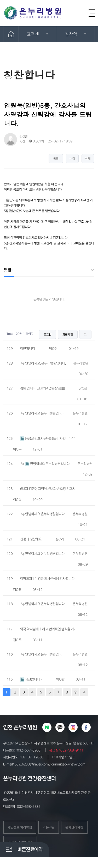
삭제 (88, 158)
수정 (72, 158)
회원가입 (67, 334)
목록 (56, 158)
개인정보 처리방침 (20, 827)
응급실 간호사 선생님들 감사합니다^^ (47, 438)
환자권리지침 (74, 827)
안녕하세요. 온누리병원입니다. (43, 363)
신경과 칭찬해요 (31, 539)
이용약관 (49, 827)
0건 (22, 141)
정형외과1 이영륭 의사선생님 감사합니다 (47, 578)
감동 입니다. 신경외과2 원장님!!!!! (42, 388)
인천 (8, 727)
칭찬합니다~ (31, 679)
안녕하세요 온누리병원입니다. (43, 413)
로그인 (47, 334)
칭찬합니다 (27, 348)
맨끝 (84, 692)
